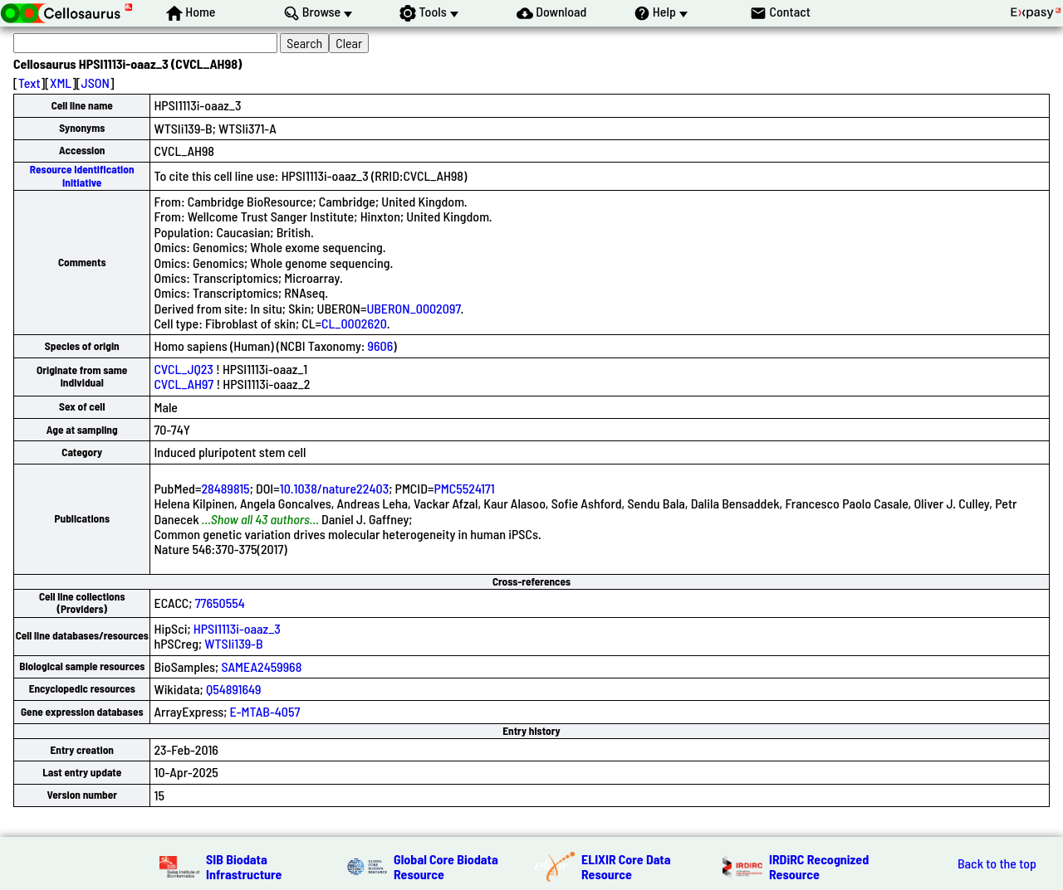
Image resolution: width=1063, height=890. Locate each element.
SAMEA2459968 (261, 666)
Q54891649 (234, 689)
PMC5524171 (464, 488)
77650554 (220, 602)
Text (29, 82)
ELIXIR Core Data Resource (626, 866)
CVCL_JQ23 (183, 369)
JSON (95, 82)
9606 (381, 345)
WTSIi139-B (233, 643)
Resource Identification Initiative (82, 175)
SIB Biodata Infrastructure (244, 866)
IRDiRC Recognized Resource (819, 866)
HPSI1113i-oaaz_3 (237, 628)
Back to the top (997, 863)
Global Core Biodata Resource (446, 866)
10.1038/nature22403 (334, 488)
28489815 (225, 488)
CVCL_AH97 (183, 384)
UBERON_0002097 (413, 308)
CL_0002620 (354, 323)
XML (60, 82)
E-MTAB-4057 (265, 711)
